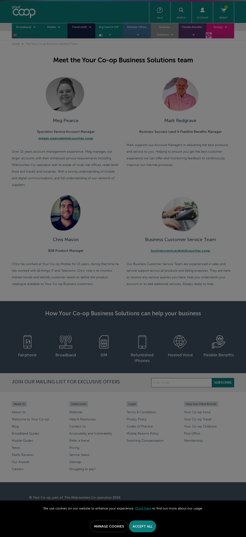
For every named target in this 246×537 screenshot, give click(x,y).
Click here (143, 508)
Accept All (142, 526)
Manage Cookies (109, 526)
